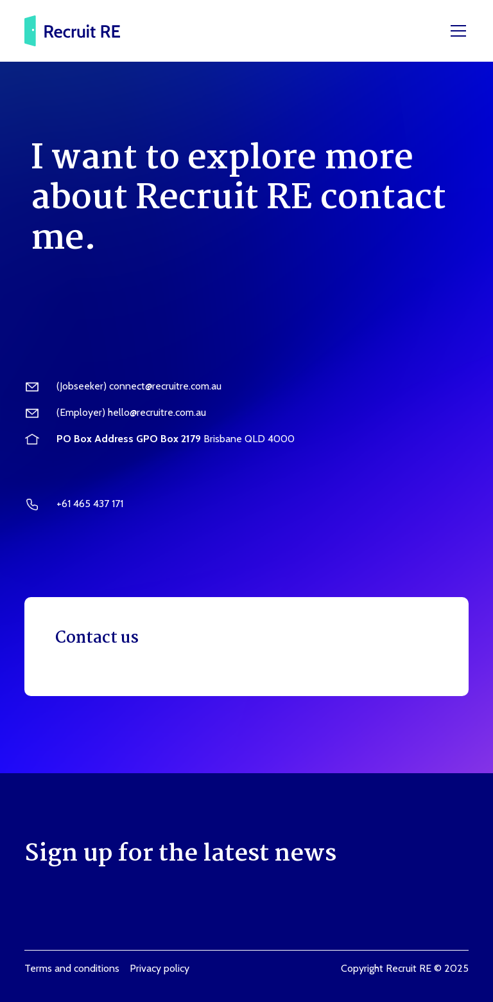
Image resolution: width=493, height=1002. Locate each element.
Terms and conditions (71, 968)
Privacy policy (159, 968)
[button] (456, 30)
